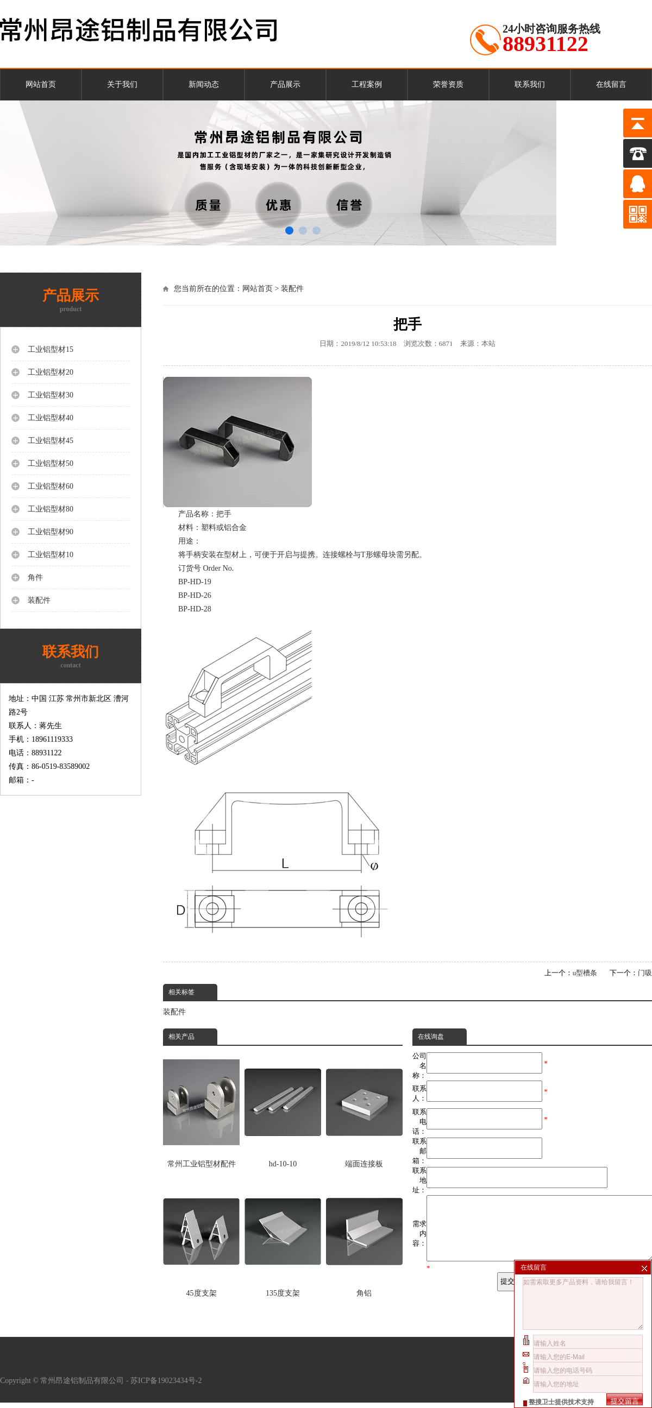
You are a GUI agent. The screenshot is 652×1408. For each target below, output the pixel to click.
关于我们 (122, 84)
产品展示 (285, 84)
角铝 (364, 1238)
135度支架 (282, 1238)
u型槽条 (585, 973)
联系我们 (530, 84)
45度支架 (201, 1238)
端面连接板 (364, 1109)
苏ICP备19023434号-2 (167, 1386)
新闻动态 (204, 84)
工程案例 (367, 84)
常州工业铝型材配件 (201, 1109)
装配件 (292, 289)
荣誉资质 (448, 84)
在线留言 (611, 84)
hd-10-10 (282, 1109)
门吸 (645, 973)
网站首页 (41, 84)
